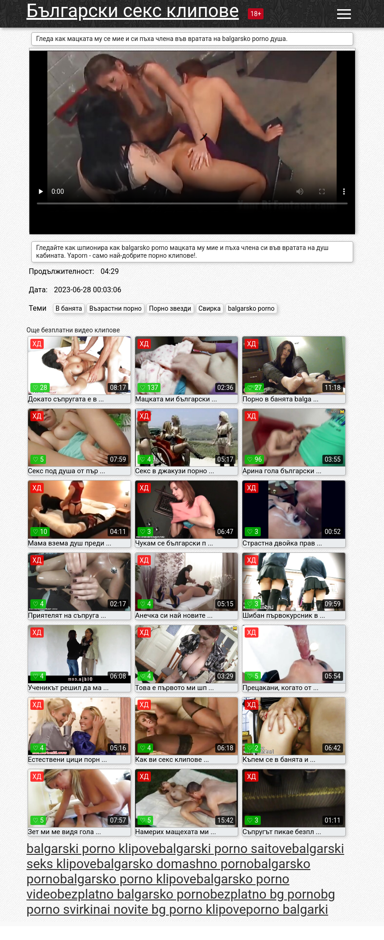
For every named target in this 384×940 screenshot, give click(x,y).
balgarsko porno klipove (128, 879)
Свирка (210, 308)
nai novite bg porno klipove (169, 909)
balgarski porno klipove (93, 848)
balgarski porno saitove (225, 848)
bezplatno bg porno (265, 894)
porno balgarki (287, 909)
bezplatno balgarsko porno (133, 894)
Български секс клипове (133, 11)
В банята (69, 308)
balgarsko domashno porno (175, 863)
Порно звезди (170, 308)
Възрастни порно (115, 308)
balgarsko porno (251, 308)
